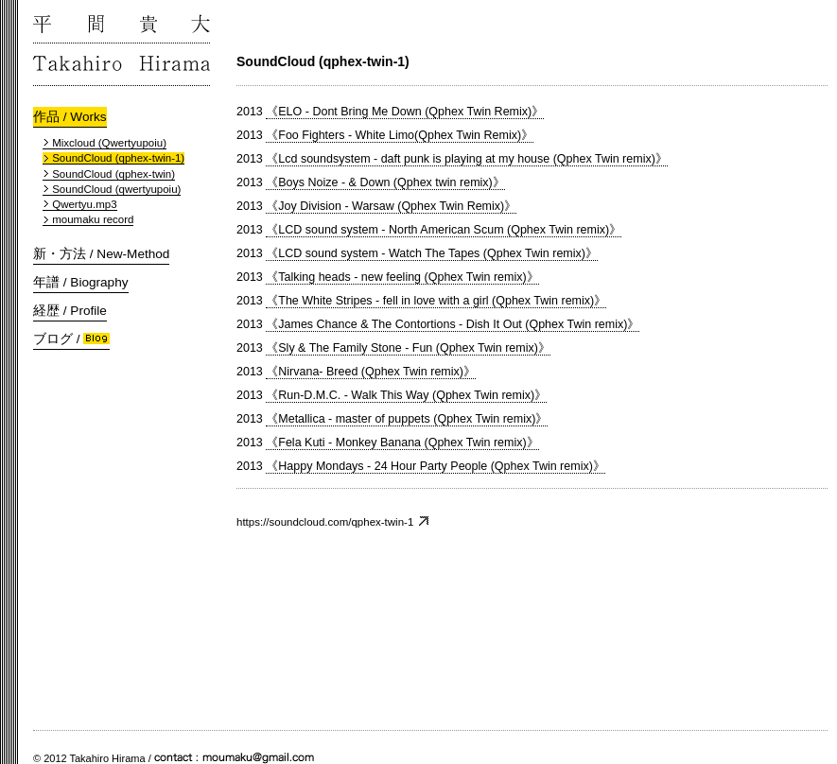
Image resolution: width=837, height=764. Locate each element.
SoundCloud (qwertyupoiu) (112, 189)
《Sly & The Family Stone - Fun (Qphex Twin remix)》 (408, 348)
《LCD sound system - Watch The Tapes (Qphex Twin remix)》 (432, 253)
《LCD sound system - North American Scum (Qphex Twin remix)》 (443, 229)
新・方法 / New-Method (101, 254)
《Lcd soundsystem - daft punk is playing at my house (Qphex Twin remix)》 (467, 158)
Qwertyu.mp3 (80, 204)
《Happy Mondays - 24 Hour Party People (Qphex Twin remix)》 (435, 466)
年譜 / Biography (81, 282)
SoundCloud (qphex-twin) (109, 174)
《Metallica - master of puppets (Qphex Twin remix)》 (407, 418)
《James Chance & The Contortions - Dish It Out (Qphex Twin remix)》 (452, 324)
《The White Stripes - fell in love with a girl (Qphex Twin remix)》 (436, 300)
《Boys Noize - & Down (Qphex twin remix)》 (385, 182)
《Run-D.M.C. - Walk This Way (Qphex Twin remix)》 (406, 395)
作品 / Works (70, 117)
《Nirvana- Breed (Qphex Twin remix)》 (371, 371)
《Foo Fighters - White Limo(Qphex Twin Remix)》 (399, 135)
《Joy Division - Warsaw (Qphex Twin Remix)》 (391, 206)
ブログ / (71, 339)
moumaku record (88, 219)
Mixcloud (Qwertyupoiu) (104, 142)
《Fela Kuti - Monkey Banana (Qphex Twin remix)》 (402, 442)
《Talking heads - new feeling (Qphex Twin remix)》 (402, 277)
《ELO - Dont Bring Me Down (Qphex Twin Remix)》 (405, 111)
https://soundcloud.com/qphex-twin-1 (333, 521)
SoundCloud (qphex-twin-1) (113, 158)
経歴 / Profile (70, 311)
